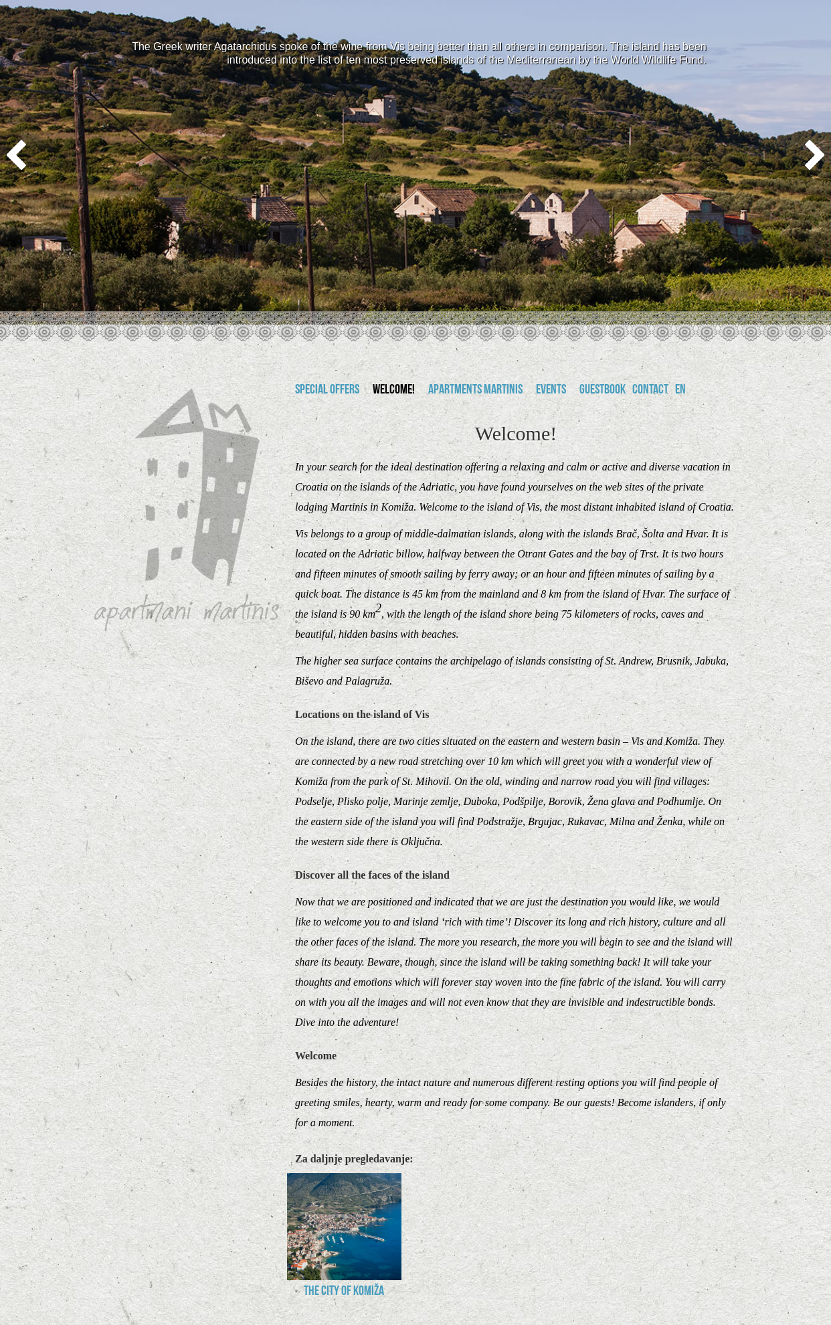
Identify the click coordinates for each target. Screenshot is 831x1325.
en (680, 391)
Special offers (327, 391)
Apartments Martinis (475, 391)
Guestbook (602, 391)
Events (551, 391)
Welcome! (394, 391)
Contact (650, 391)
